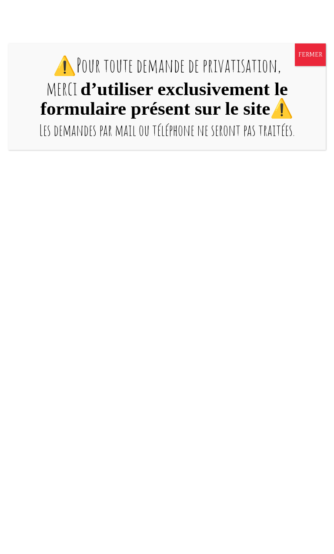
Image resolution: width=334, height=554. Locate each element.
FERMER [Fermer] (310, 54)
